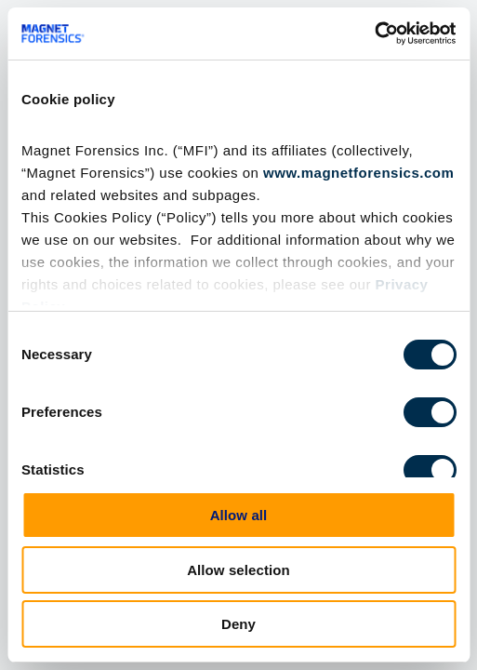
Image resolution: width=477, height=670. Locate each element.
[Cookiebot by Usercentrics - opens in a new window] (374, 33)
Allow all (239, 515)
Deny (238, 624)
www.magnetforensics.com (358, 173)
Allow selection (238, 570)
